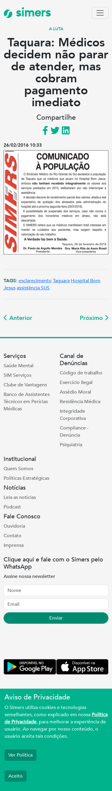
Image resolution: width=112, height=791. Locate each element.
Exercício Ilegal (76, 382)
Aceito (15, 776)
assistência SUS (33, 288)
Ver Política (20, 755)
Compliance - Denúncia (74, 431)
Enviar (56, 618)
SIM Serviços (17, 375)
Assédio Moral (75, 392)
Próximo (94, 318)
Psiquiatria (71, 444)
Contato (13, 535)
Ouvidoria (14, 526)
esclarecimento (35, 280)
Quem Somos (18, 468)
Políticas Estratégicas (26, 478)
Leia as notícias (20, 497)
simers (27, 12)
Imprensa (14, 545)
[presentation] (49, 642)
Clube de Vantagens (25, 385)
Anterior (18, 318)
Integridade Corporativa (73, 415)
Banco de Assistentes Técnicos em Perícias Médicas (27, 401)
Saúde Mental (18, 365)
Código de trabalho (81, 373)
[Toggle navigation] (100, 13)
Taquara (61, 280)
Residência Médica (80, 401)
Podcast (12, 507)
